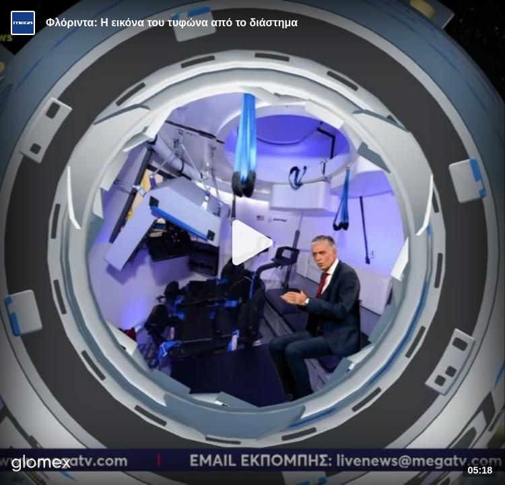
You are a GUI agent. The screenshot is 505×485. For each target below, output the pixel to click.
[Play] (252, 242)
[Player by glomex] (41, 464)
